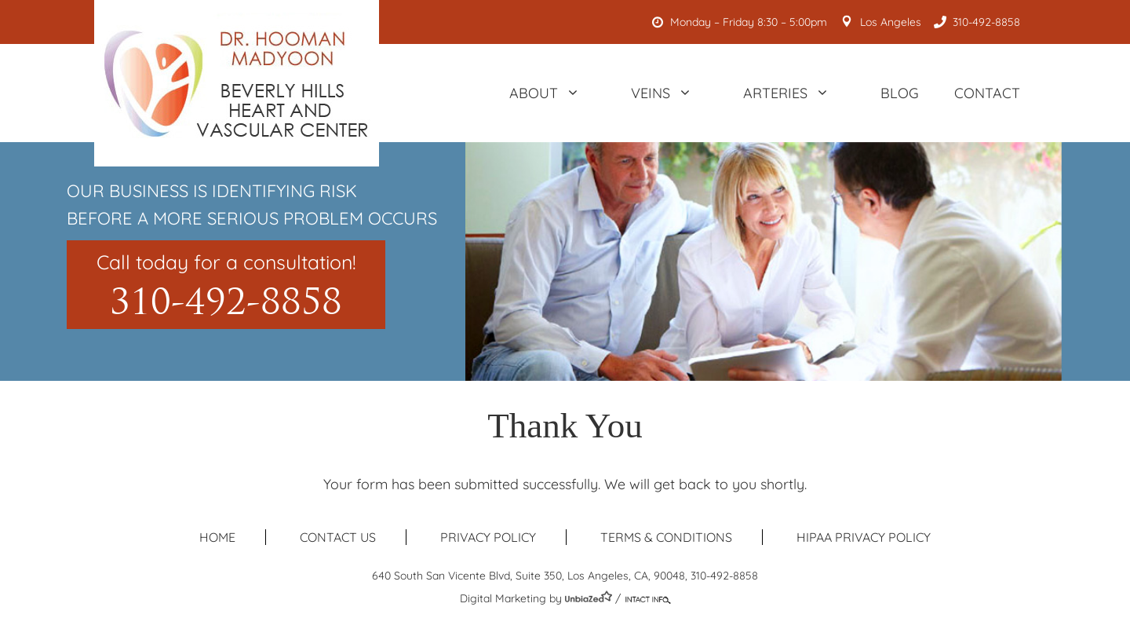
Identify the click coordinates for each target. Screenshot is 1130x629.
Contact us (338, 537)
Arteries (794, 93)
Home (217, 537)
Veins (669, 93)
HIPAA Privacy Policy (863, 537)
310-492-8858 (980, 22)
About (552, 93)
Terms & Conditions (666, 537)
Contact (987, 93)
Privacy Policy (488, 537)
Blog (899, 93)
